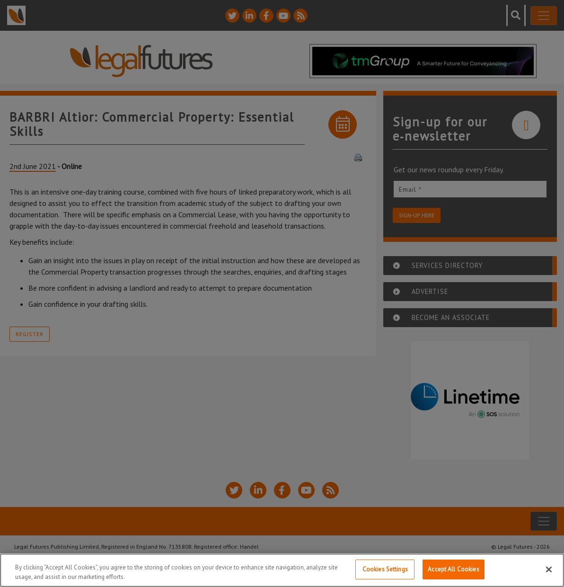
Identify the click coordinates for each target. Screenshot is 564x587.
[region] (282, 570)
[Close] (548, 569)
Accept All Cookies (453, 569)
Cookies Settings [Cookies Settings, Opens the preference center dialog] (385, 569)
